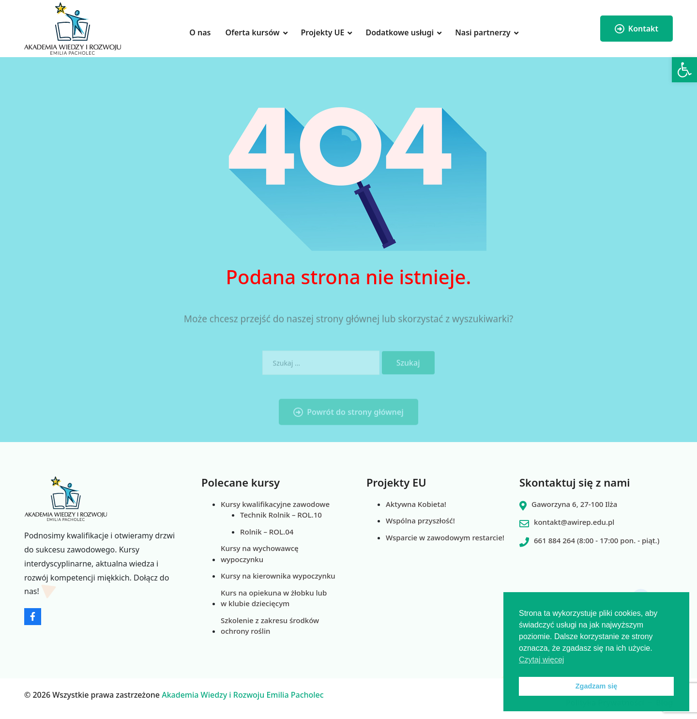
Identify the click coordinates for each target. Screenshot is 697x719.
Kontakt (636, 28)
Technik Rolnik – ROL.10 (281, 515)
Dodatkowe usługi (399, 32)
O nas (200, 32)
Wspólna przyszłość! (420, 520)
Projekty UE (323, 32)
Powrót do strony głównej (348, 421)
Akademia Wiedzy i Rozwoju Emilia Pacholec (243, 694)
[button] (684, 69)
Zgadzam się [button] (596, 686)
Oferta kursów (252, 32)
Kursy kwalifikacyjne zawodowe (275, 504)
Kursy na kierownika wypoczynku (278, 576)
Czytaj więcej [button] (541, 660)
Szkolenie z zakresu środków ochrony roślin (270, 625)
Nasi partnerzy (482, 32)
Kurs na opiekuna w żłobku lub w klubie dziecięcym (274, 598)
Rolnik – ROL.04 (266, 531)
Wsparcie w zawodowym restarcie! (445, 537)
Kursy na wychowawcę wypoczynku (260, 553)
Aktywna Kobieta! (416, 504)
